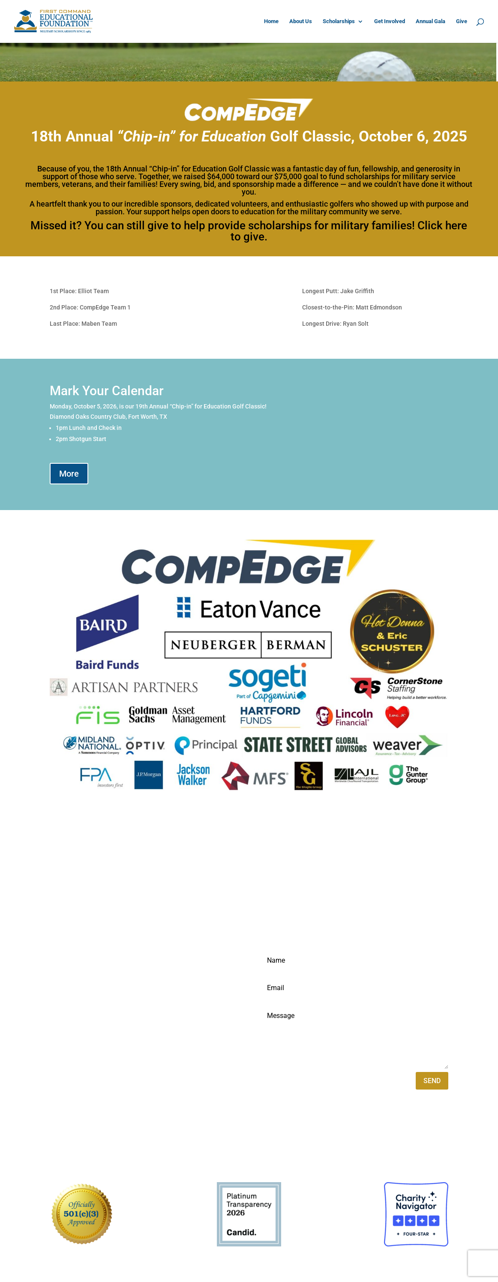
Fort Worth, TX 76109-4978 (91, 991)
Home (271, 21)
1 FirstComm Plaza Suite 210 (94, 978)
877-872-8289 (71, 1015)
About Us (300, 21)
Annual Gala (430, 21)
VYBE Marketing (118, 1156)
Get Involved (389, 21)
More (69, 473)
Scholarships (339, 21)
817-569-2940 (71, 1003)
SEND (432, 1081)
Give (461, 21)
